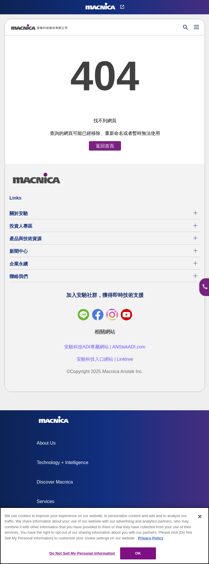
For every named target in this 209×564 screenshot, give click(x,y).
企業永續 (18, 263)
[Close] (200, 516)
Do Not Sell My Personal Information (82, 553)
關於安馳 (18, 213)
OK (138, 553)
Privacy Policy (150, 538)
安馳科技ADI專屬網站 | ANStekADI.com (104, 346)
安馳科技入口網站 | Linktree (105, 359)
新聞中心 (18, 251)
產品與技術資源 (25, 238)
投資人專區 (20, 226)
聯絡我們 (18, 276)
